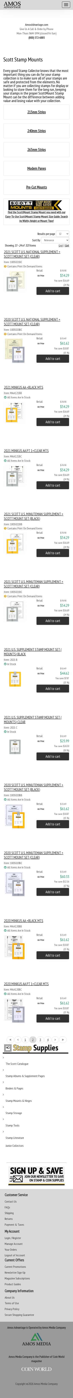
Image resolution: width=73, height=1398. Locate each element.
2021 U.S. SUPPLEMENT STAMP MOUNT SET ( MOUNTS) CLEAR (33, 719)
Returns (9, 1219)
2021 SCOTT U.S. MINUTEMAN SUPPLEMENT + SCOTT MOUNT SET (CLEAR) (33, 584)
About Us (10, 1297)
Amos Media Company (46, 1384)
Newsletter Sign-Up (15, 1272)
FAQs (7, 1207)
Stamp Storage (14, 1113)
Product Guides (13, 1284)
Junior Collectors (15, 1145)
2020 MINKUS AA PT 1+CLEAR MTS (26, 983)
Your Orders (11, 1249)
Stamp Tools (12, 1125)
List (67, 245)
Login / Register (13, 1238)
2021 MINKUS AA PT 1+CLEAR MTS (26, 450)
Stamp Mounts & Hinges (19, 1101)
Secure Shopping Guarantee (19, 1315)
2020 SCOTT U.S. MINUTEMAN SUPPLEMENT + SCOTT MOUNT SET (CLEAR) (33, 855)
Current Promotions (15, 1267)
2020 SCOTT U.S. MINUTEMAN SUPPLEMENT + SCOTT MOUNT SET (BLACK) (33, 787)
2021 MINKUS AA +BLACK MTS (23, 387)
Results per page (46, 234)
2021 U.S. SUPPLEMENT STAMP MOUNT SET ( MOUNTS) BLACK (33, 651)
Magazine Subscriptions (17, 1278)
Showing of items (20, 245)
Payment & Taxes (14, 1224)
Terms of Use (12, 1303)
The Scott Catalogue (17, 1064)
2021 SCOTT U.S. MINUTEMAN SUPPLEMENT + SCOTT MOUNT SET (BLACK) (33, 516)
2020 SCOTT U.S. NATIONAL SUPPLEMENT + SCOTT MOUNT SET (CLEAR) (32, 321)
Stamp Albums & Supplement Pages (25, 1076)
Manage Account (14, 1244)
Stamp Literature (15, 1138)
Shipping (9, 1213)
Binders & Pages (14, 1088)
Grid (61, 245)
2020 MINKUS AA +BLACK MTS (23, 920)
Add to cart (52, 290)
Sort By (36, 240)
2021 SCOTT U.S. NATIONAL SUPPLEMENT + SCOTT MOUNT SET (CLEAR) (32, 254)
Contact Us (11, 1201)
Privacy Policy (12, 1309)
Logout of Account (15, 1255)
